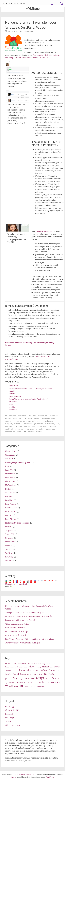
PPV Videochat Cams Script (16, 631)
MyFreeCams (43, 416)
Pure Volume (10, 504)
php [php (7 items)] (7, 678)
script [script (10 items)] (40, 678)
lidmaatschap (42, 426)
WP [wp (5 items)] (21, 686)
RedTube (9, 515)
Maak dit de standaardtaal (16, 584)
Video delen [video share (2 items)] (30, 683)
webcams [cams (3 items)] (19, 667)
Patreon (8, 418)
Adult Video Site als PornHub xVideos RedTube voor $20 (29, 616)
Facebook (9, 714)
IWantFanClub (27, 424)
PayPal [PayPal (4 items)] (16, 674)
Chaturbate (12, 416)
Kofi (57, 424)
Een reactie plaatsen (34, 432)
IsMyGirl (8, 424)
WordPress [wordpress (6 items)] (11, 686)
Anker (30, 418)
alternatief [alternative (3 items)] (22, 664)
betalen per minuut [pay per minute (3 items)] (28, 674)
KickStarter (49, 424)
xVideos (8, 545)
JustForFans (38, 424)
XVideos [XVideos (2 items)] (27, 687)
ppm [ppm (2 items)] (22, 679)
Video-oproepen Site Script (17, 624)
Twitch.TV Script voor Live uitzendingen (22, 643)
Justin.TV (9, 470)
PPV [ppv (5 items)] (27, 678)
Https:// (28, 399)
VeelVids (27, 426)
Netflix (8, 489)
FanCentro (17, 421)
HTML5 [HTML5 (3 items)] (57, 667)
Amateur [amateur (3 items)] (31, 664)
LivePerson (10, 481)
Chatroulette (10, 451)
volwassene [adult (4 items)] (10, 663)
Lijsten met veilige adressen (17, 523)
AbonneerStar (50, 429)
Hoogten (40, 421)
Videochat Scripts (12, 725)
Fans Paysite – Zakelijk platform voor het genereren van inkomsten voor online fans (32, 56)
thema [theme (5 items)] (55, 678)
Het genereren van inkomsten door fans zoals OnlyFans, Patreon (30, 25)
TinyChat (9, 530)
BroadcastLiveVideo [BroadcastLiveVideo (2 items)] (52, 664)
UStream (9, 538)
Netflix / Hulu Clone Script (16, 635)
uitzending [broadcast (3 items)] (40, 664)
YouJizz (8, 549)
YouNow (8, 553)
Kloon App (9, 706)
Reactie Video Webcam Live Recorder (21, 620)
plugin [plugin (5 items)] (15, 678)
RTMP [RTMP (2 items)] (32, 679)
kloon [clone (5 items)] (32, 666)
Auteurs (37, 418)
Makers (8, 421)
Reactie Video (11, 508)
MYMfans (31, 429)
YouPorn (9, 557)
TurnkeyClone (28, 31)
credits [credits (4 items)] (45, 666)
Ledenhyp (52, 426)
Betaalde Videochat (44, 231)
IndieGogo (49, 421)
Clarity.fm (22, 416)
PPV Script (9, 718)
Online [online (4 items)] (52, 670)
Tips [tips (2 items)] (6, 683)
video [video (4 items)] (11, 682)
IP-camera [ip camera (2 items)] (8, 670)
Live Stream (10, 474)
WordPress (13, 386)
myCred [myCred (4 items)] (43, 670)
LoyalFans (18, 426)
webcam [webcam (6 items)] (44, 682)
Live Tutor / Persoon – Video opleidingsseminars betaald (29, 639)
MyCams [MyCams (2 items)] (35, 670)
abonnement (10, 432)
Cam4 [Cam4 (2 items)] (12, 667)
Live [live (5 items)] (14, 670)
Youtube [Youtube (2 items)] (33, 687)
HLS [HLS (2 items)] (51, 667)
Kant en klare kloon (14, 3)
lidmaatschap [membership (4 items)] (25, 670)
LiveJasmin (32, 416)
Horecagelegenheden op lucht (18, 462)
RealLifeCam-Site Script (15, 628)
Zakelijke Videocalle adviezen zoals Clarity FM (24, 612)
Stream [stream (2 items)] (48, 679)
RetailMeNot (10, 519)
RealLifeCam (10, 511)
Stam (19, 432)
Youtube (8, 561)
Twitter (8, 721)
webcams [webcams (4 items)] (55, 682)
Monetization (20, 429)
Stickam (8, 527)
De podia (39, 429)
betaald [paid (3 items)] (8, 674)
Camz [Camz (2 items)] (25, 667)
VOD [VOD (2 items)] (36, 683)
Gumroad (31, 421)
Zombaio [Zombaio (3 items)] (40, 687)
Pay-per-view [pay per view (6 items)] (45, 673)
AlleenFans (54, 416)
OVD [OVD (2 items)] (58, 670)
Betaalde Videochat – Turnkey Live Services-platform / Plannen (29, 344)
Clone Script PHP (12, 710)
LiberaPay (9, 426)
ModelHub (9, 429)
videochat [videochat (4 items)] (20, 682)
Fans (24, 421)
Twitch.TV (9, 534)
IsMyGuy (17, 424)
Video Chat (17, 418)
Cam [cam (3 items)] (7, 667)
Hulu (7, 466)
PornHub (9, 500)
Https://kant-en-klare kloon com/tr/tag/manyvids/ (30, 388)
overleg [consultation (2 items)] (39, 667)
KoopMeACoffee (48, 418)
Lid (33, 426)
